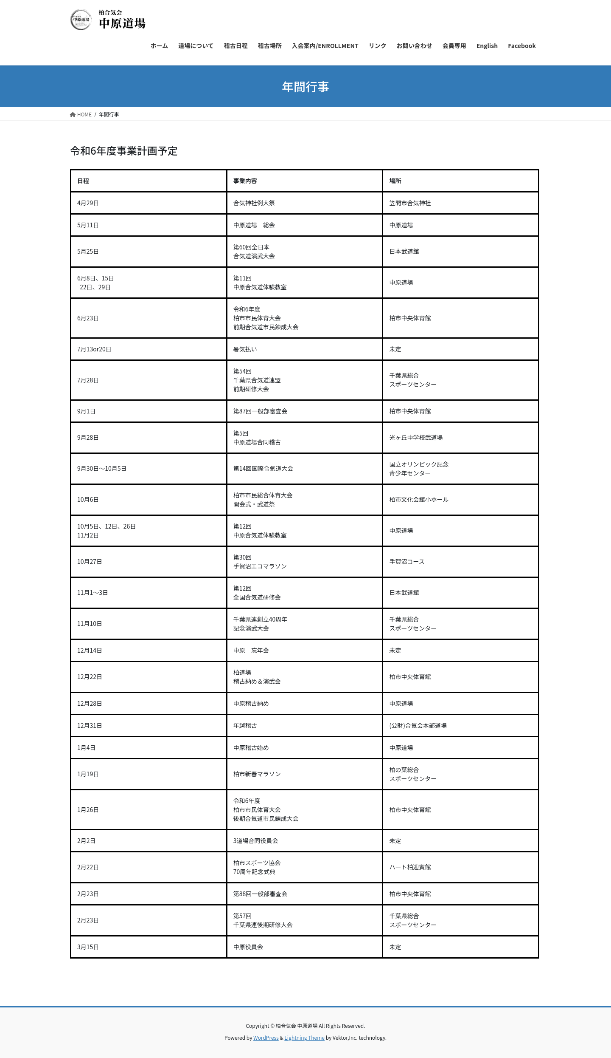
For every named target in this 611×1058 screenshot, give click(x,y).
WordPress (266, 1037)
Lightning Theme (304, 1037)
